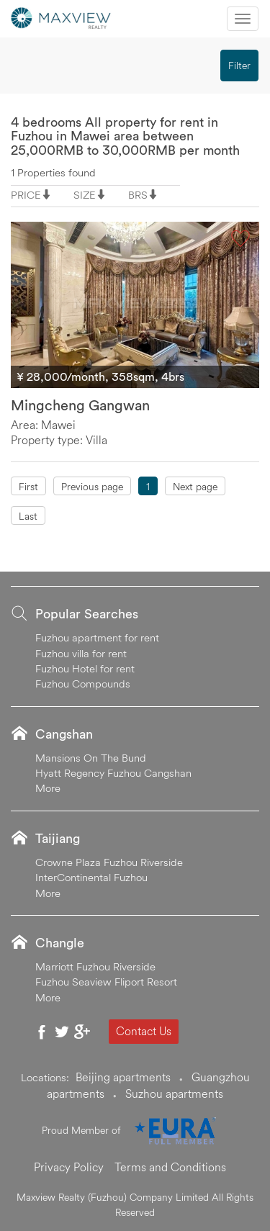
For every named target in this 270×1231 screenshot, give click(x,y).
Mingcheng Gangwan (80, 405)
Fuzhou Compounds (82, 683)
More (47, 788)
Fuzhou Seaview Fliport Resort (106, 981)
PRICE (26, 195)
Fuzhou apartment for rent (97, 637)
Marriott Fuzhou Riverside (95, 966)
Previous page (92, 486)
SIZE (84, 195)
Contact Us (143, 1031)
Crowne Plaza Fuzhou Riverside (109, 862)
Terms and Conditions (170, 1167)
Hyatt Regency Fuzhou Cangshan (113, 773)
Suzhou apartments (174, 1093)
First (28, 486)
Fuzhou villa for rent (81, 653)
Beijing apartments (123, 1077)
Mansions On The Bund (90, 758)
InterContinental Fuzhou (91, 877)
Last (28, 516)
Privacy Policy (69, 1167)
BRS (138, 195)
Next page (195, 486)
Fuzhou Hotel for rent (85, 668)
